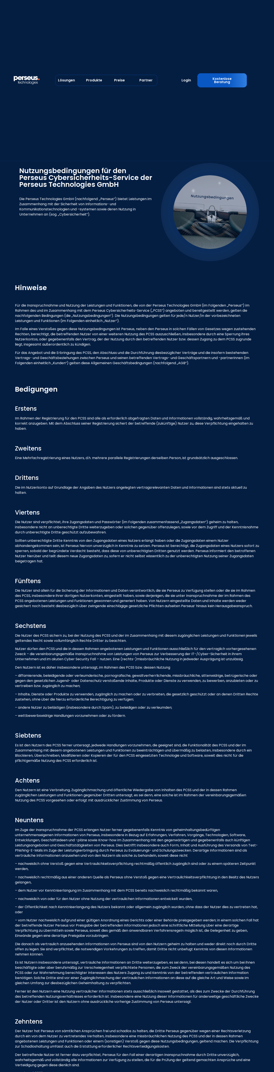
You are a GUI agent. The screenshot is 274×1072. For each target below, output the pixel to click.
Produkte (94, 80)
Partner (146, 80)
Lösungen (66, 80)
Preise (119, 80)
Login (186, 80)
